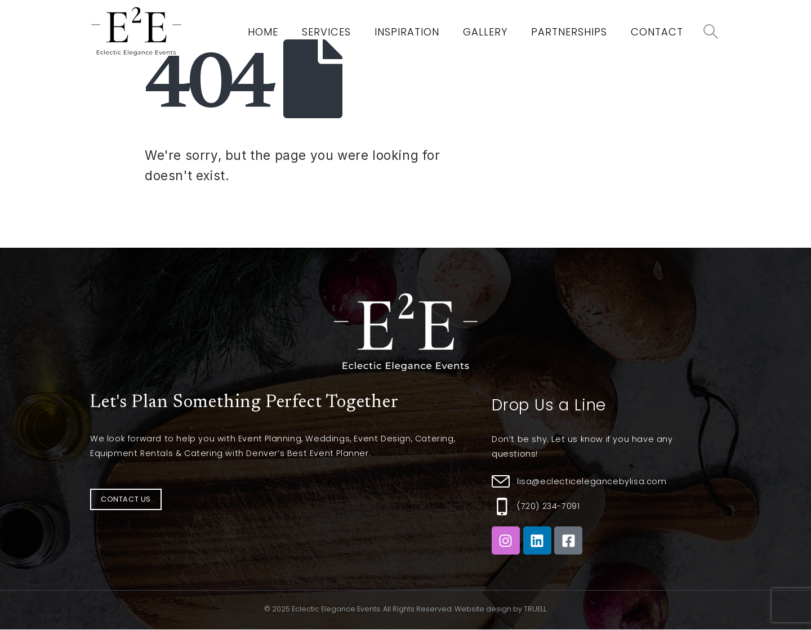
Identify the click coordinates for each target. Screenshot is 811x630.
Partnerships (569, 32)
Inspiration (407, 32)
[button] (126, 499)
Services (326, 32)
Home (263, 32)
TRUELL (535, 609)
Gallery (485, 32)
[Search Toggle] (711, 31)
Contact (657, 32)
